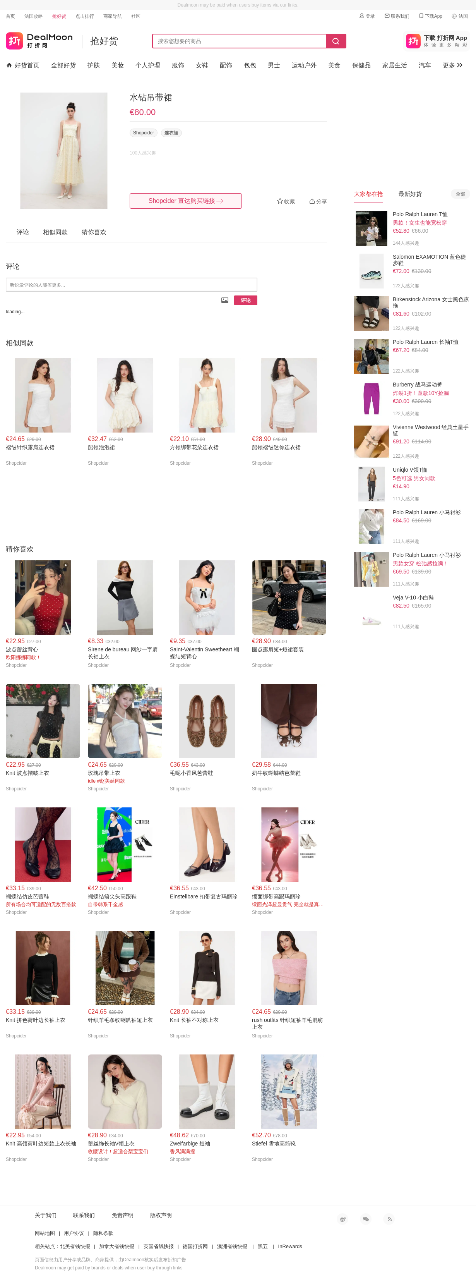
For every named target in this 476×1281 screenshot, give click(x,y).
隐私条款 (103, 1233)
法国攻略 (33, 16)
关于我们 (46, 1215)
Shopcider (143, 133)
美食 (334, 65)
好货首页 (23, 65)
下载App (430, 16)
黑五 (263, 1246)
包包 (250, 65)
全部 (460, 194)
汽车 (425, 65)
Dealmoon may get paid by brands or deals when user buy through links (109, 1268)
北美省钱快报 (75, 1246)
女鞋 (202, 65)
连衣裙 (171, 133)
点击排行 (84, 16)
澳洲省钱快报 (232, 1246)
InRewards (290, 1246)
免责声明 (123, 1215)
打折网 (39, 39)
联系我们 (396, 16)
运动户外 (304, 65)
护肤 (93, 65)
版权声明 (161, 1215)
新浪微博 (342, 1219)
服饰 (178, 65)
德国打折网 (195, 1246)
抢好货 (59, 16)
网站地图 (45, 1233)
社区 (135, 16)
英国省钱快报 (159, 1246)
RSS (389, 1219)
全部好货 (63, 65)
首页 (10, 16)
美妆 (117, 65)
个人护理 (147, 65)
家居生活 (394, 65)
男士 (274, 65)
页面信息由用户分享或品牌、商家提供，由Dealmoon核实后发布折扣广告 (110, 1259)
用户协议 (74, 1233)
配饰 (226, 65)
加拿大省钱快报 (116, 1246)
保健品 (361, 65)
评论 (246, 300)
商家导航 (112, 16)
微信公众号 (366, 1219)
